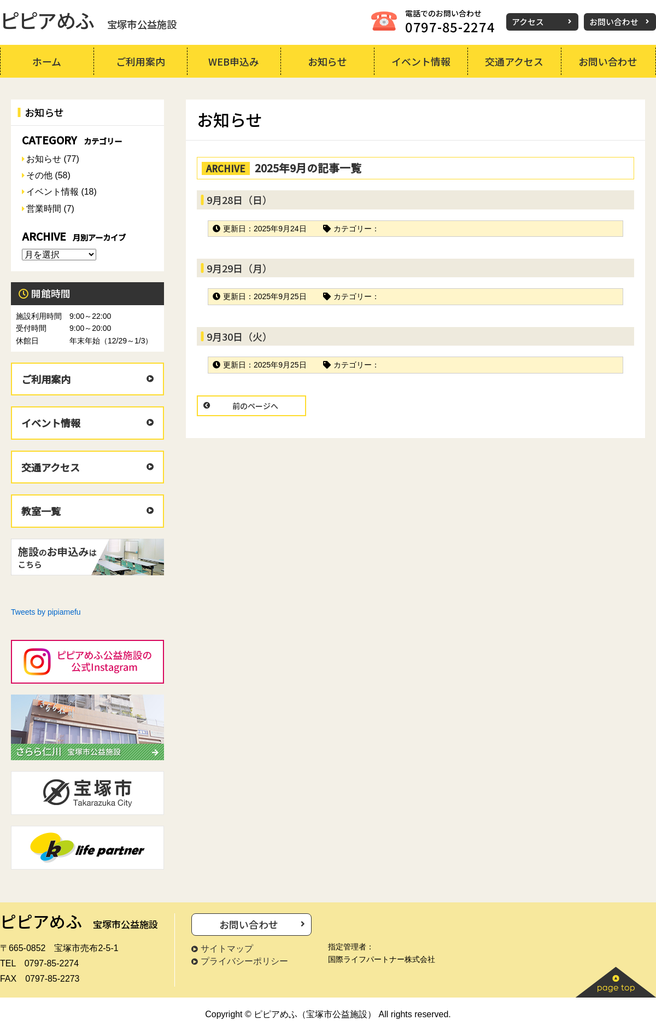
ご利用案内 (46, 379)
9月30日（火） (239, 336)
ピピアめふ (88, 19)
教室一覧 (41, 511)
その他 (39, 175)
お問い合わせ (614, 21)
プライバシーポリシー (244, 961)
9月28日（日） (239, 200)
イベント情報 (52, 191)
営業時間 (43, 208)
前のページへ (255, 405)
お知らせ (43, 159)
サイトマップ (227, 948)
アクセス (528, 21)
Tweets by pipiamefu (46, 612)
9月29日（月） (239, 268)
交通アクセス (50, 467)
